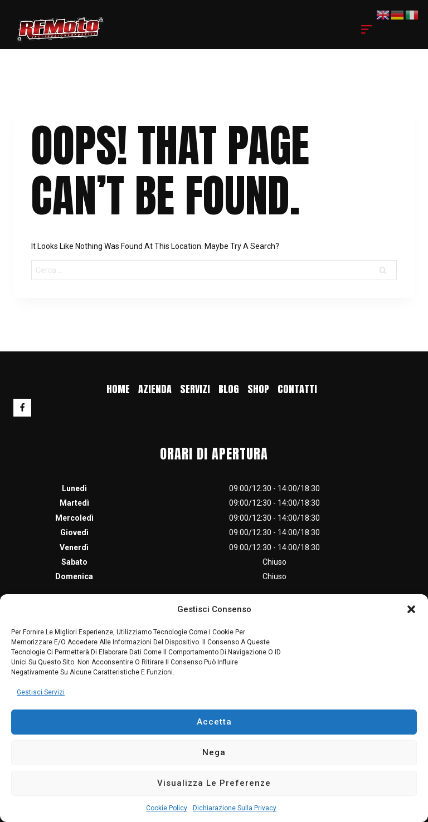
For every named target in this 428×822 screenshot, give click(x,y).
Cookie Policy (166, 808)
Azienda (155, 389)
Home (118, 389)
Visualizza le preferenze (214, 783)
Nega (214, 752)
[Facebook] (22, 408)
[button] (411, 609)
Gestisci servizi (41, 692)
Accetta (214, 722)
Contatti (297, 389)
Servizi (195, 389)
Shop (258, 389)
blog (228, 389)
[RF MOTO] (60, 29)
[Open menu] (366, 29)
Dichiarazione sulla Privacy (234, 808)
